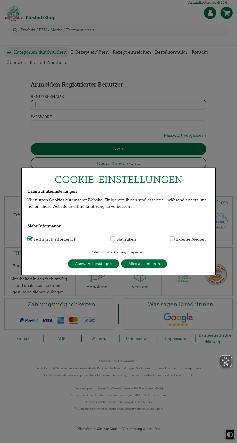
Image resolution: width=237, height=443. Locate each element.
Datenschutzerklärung (108, 252)
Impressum (137, 252)
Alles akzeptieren (144, 263)
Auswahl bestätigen (93, 263)
